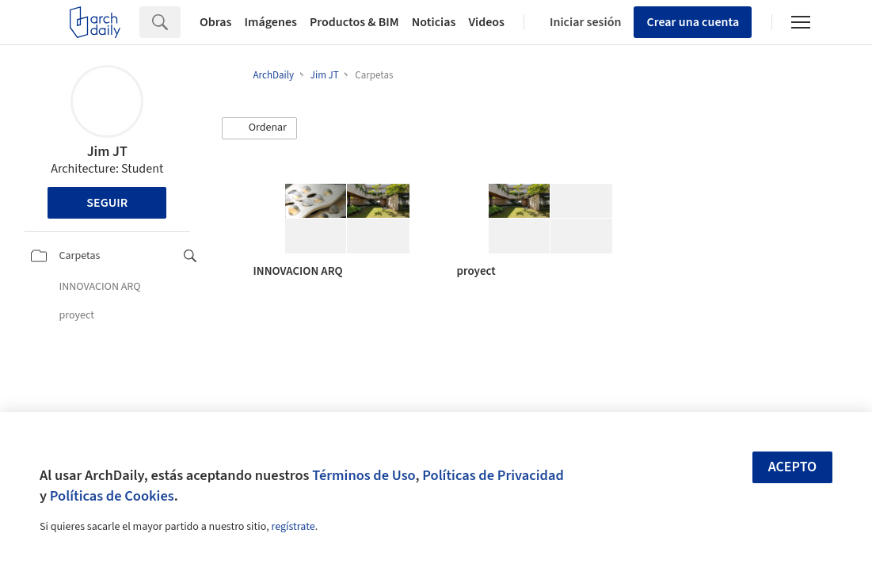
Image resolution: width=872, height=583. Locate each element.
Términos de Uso (363, 475)
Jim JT (107, 152)
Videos (486, 22)
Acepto (792, 467)
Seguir (107, 202)
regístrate (292, 527)
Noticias (434, 22)
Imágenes (271, 22)
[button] (260, 128)
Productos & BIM (354, 22)
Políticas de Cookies (112, 496)
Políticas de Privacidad (493, 475)
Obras (216, 22)
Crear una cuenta (692, 22)
